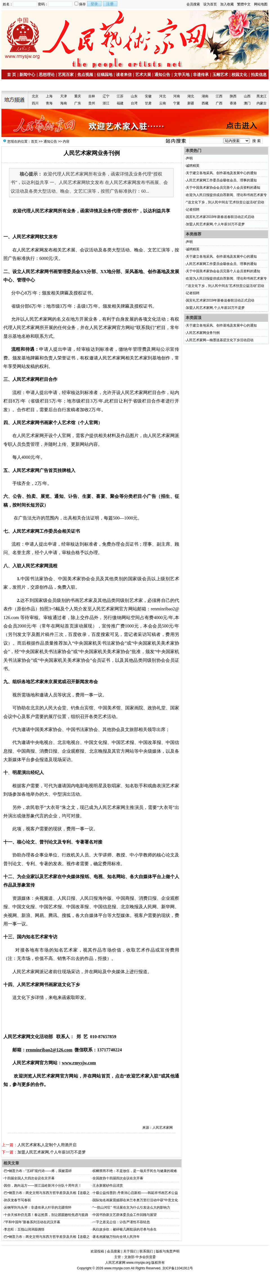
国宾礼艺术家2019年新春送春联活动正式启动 (220, 217)
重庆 (77, 96)
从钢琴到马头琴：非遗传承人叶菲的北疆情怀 (37, 1207)
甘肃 (148, 103)
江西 (219, 96)
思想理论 (47, 74)
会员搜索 (193, 4)
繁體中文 (244, 4)
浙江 (106, 103)
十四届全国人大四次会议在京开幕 (29, 1178)
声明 (189, 158)
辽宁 (106, 96)
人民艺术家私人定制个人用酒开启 (46, 1144)
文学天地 (182, 74)
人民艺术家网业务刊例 (203, 333)
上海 (49, 96)
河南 (176, 96)
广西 (219, 103)
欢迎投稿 (97, 1251)
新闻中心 (27, 74)
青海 (49, 103)
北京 (35, 96)
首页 (34, 141)
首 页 (11, 74)
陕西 (233, 96)
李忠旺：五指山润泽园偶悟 (24, 1229)
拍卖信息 (259, 74)
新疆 (190, 103)
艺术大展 (143, 74)
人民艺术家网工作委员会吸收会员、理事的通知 (221, 180)
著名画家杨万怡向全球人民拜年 (116, 1237)
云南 (162, 103)
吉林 (91, 96)
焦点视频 (85, 74)
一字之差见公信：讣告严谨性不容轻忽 (121, 1222)
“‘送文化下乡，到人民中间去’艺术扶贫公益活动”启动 (225, 202)
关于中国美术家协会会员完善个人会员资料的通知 (223, 188)
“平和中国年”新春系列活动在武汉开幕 (32, 1222)
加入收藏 (227, 4)
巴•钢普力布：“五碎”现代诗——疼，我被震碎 (37, 1171)
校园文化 (239, 74)
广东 (77, 103)
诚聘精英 (192, 166)
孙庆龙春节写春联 (17, 1200)
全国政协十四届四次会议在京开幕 (118, 1178)
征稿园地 (104, 74)
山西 (247, 96)
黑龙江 (261, 96)
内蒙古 (261, 103)
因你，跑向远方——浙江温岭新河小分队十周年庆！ (43, 1185)
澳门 (247, 103)
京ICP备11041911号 (177, 1268)
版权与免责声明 (167, 1251)
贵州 (91, 103)
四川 (35, 103)
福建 (120, 103)
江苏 (120, 96)
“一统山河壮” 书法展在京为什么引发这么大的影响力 (131, 1207)
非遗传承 (201, 74)
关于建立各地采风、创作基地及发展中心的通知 (221, 173)
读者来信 (124, 74)
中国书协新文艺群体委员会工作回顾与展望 (125, 1215)
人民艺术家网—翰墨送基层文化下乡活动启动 (219, 340)
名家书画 (17, 85)
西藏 (205, 103)
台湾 (134, 103)
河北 (162, 96)
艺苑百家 (66, 74)
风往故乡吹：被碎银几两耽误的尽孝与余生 (125, 1229)
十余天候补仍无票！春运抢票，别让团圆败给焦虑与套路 (46, 1215)
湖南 (205, 96)
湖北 (190, 96)
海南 (63, 103)
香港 (233, 103)
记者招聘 (192, 210)
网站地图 (260, 4)
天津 (63, 96)
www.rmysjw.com (117, 1268)
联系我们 (146, 1251)
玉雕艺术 (220, 74)
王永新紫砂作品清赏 (108, 1185)
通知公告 (162, 74)
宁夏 (176, 103)
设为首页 (210, 4)
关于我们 (130, 1251)
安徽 (148, 96)
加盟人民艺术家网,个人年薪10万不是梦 (51, 1152)
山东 (134, 96)
